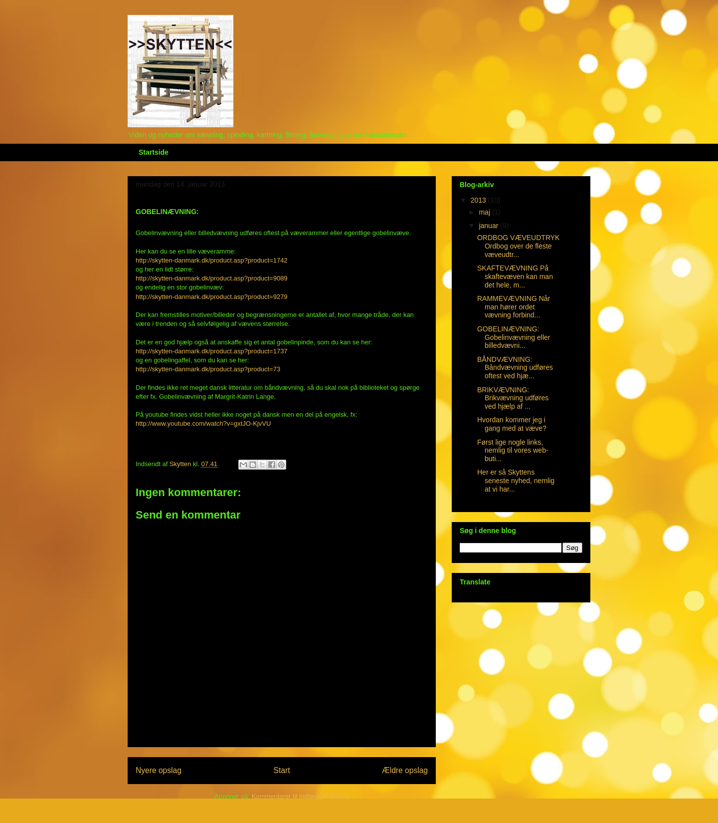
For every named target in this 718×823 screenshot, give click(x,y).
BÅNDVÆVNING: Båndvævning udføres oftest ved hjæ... (515, 367)
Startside (154, 152)
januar (489, 226)
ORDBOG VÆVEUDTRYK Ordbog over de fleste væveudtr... (518, 246)
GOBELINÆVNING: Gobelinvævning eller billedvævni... (513, 337)
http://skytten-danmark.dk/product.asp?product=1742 (212, 260)
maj (485, 212)
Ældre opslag (405, 770)
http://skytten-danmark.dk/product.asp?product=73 (208, 369)
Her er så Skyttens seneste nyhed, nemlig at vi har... (515, 480)
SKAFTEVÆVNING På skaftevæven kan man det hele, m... (515, 276)
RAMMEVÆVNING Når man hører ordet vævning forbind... (513, 306)
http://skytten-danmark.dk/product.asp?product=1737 (212, 351)
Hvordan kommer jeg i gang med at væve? (511, 424)
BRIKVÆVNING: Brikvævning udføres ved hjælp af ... (512, 398)
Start (282, 770)
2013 (479, 200)
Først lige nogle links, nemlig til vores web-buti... (512, 450)
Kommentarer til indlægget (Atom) (300, 796)
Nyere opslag (158, 770)
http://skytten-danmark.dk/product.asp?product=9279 (212, 296)
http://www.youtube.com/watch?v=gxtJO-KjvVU (203, 423)
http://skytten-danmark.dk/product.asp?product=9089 (212, 278)
